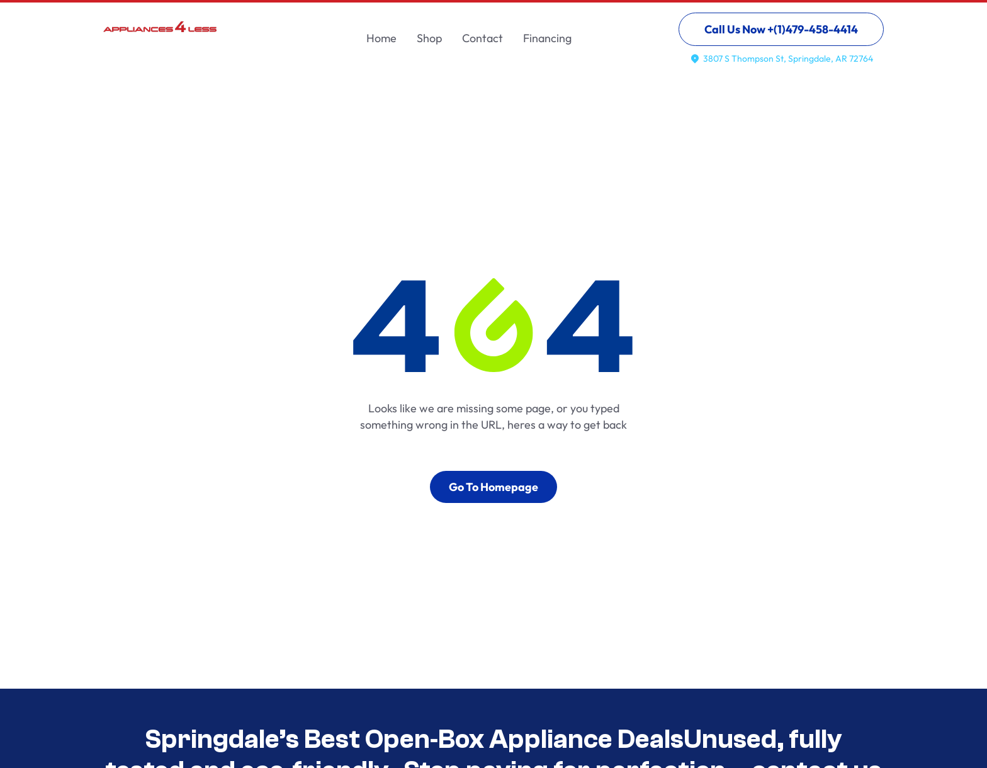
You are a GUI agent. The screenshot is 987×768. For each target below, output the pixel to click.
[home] (160, 34)
